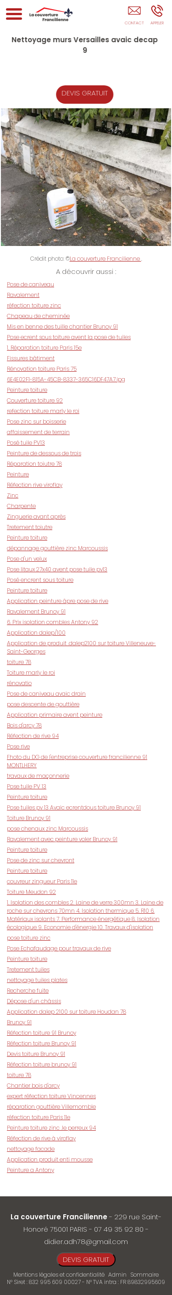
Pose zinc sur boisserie (36, 421)
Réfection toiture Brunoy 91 (41, 1043)
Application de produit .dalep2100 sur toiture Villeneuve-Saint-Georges (81, 647)
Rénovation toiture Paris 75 (42, 369)
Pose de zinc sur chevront (40, 860)
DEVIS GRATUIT (90, 93)
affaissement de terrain (38, 432)
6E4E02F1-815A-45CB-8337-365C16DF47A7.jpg (66, 379)
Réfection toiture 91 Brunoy (41, 1033)
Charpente (21, 506)
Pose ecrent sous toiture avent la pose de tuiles (69, 337)
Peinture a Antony (30, 1170)
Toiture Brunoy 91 (28, 818)
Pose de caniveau (30, 284)
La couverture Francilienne (105, 258)
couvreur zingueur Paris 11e (42, 881)
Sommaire (144, 1274)
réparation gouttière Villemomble (51, 1107)
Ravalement (23, 295)
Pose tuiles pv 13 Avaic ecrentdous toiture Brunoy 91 (74, 807)
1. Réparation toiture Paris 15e (44, 348)
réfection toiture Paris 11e (38, 1117)
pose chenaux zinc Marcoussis (47, 828)
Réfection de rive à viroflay (41, 1138)
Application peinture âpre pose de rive (57, 601)
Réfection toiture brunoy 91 (42, 1064)
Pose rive (18, 746)
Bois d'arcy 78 (24, 725)
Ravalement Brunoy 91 (36, 611)
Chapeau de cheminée (38, 316)
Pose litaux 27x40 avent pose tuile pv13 (57, 569)
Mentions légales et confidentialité (59, 1274)
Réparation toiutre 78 (34, 464)
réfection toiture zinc (34, 305)
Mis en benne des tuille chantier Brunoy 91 (62, 326)
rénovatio (19, 683)
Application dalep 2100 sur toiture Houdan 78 (66, 1012)
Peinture (18, 474)
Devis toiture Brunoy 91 (36, 1054)
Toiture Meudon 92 (31, 892)
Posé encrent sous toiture (40, 580)
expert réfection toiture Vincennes (51, 1096)
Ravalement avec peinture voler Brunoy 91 (62, 839)
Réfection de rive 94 (33, 736)
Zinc (12, 495)
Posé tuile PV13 (26, 443)
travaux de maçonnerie (38, 776)
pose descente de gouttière (43, 704)
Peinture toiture (27, 390)
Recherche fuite (28, 990)
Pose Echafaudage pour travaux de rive (59, 948)
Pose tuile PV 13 (26, 786)
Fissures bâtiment (31, 358)
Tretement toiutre (29, 527)
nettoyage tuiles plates (37, 980)
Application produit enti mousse (50, 1159)
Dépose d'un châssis (34, 1001)
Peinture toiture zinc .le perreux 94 (51, 1128)
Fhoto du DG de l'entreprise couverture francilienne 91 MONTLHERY (77, 761)
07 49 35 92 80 (119, 1229)
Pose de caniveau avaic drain (46, 694)
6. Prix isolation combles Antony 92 (52, 622)
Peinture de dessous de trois (44, 453)
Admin (117, 1274)
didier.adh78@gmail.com (86, 1241)
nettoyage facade (31, 1149)
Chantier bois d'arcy (33, 1085)
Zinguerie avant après (36, 516)
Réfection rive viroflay (34, 485)
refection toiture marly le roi (43, 411)
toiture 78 (19, 662)
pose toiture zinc (28, 938)
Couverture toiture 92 (35, 400)
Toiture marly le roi (31, 672)
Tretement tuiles (28, 969)
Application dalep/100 (36, 632)
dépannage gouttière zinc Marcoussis (57, 548)
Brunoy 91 (19, 1022)
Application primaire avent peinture (54, 715)
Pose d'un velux (27, 559)
